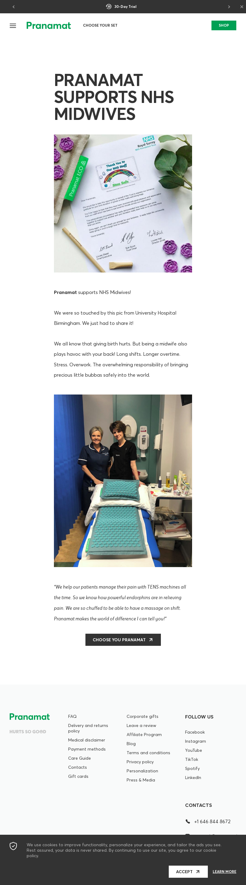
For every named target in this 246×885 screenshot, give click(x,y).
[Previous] (14, 6)
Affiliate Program (144, 734)
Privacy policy (140, 761)
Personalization (142, 771)
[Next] (228, 6)
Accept (184, 871)
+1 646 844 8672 (208, 821)
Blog (131, 743)
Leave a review (141, 725)
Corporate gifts (142, 716)
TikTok (191, 759)
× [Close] (242, 6)
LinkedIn (193, 777)
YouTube (193, 750)
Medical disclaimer (86, 740)
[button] (13, 25)
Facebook (195, 732)
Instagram (195, 741)
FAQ (72, 716)
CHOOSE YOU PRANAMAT (119, 639)
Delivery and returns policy (88, 728)
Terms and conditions (148, 752)
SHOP (224, 25)
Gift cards (78, 776)
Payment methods (87, 749)
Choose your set (100, 25)
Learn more (224, 871)
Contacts (77, 767)
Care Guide (79, 758)
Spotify (192, 768)
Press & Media (141, 780)
